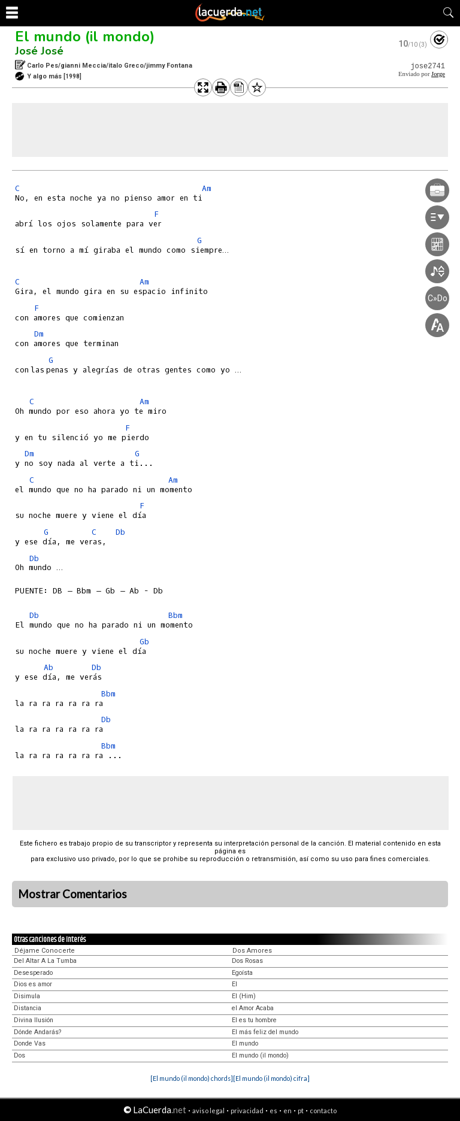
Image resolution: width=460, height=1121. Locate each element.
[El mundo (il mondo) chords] (191, 1078)
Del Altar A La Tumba (45, 961)
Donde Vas (30, 1043)
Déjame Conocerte (44, 951)
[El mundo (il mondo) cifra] (271, 1078)
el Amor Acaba (253, 1008)
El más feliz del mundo (265, 1032)
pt (301, 1110)
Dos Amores (252, 951)
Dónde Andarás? (37, 1032)
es (273, 1110)
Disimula (27, 996)
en (287, 1110)
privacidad (247, 1110)
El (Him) (244, 996)
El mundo (245, 1043)
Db (120, 532)
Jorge (438, 74)
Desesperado (33, 973)
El (234, 984)
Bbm (175, 615)
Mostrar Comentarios (72, 894)
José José (39, 51)
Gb (144, 642)
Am (206, 188)
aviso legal (208, 1110)
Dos (19, 1055)
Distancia (27, 1008)
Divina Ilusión (33, 1020)
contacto (323, 1110)
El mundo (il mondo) (85, 36)
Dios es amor (33, 984)
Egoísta (242, 973)
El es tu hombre (254, 1020)
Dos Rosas (247, 961)
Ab (48, 667)
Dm (39, 334)
